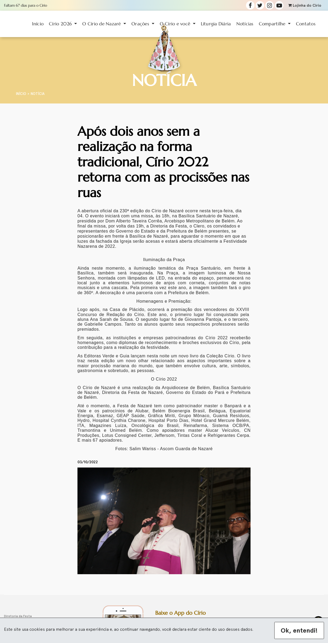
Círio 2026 (61, 24)
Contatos (305, 24)
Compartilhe (273, 24)
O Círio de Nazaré (102, 24)
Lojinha (304, 5)
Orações (140, 24)
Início (38, 24)
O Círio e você (176, 24)
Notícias (244, 24)
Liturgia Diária (216, 24)
